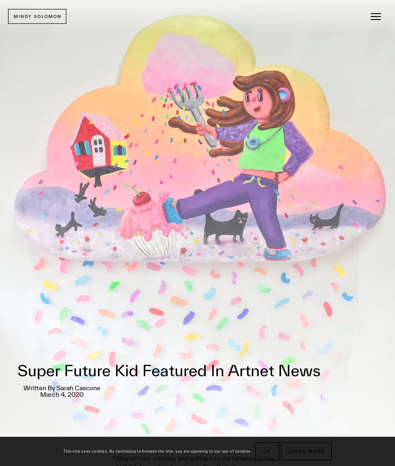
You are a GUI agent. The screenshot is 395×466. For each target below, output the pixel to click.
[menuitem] (376, 16)
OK (267, 451)
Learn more (306, 451)
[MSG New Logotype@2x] (37, 16)
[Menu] (376, 16)
